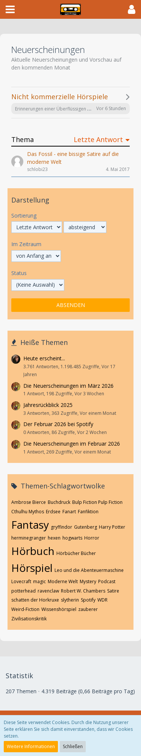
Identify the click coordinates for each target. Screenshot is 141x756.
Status (19, 273)
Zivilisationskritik (29, 618)
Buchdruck (59, 502)
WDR (102, 600)
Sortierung (23, 215)
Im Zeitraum (26, 244)
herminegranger (28, 538)
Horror (91, 538)
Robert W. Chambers (83, 591)
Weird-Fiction (25, 609)
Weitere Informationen (31, 746)
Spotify (88, 600)
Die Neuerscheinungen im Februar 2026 (71, 443)
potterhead (23, 591)
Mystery (88, 581)
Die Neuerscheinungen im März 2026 (68, 385)
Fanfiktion (88, 511)
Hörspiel (32, 568)
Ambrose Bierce (28, 502)
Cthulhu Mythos (27, 511)
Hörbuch (33, 551)
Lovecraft (21, 581)
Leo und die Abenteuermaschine (89, 570)
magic (39, 581)
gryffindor (61, 527)
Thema (22, 139)
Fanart (69, 511)
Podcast (106, 581)
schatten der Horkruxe (35, 600)
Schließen (73, 746)
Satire (113, 591)
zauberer (88, 609)
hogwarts (72, 538)
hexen (54, 538)
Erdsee (53, 511)
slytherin (70, 600)
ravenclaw (48, 591)
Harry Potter (112, 527)
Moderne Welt (63, 581)
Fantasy (30, 524)
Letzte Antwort (98, 139)
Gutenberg (85, 527)
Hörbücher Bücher (76, 553)
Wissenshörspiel (58, 609)
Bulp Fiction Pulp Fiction (97, 502)
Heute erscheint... (44, 358)
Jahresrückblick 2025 (48, 404)
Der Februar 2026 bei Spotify (58, 424)
